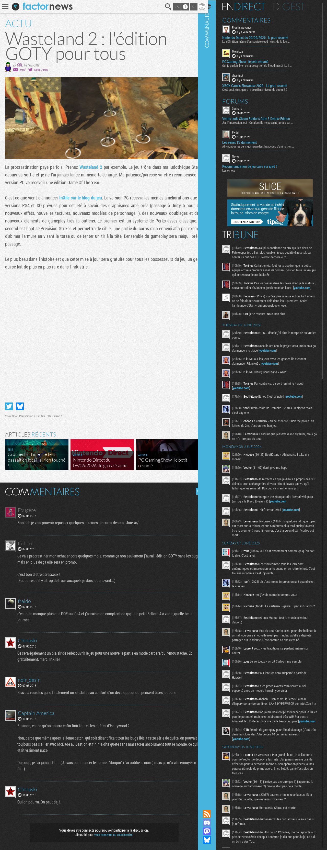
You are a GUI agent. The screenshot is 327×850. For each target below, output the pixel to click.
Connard (243, 108)
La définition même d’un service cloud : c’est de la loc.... (262, 41)
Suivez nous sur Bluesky (213, 840)
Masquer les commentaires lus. (195, 489)
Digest (295, 6)
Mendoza (243, 51)
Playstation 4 (27, 414)
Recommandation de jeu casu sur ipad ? (256, 166)
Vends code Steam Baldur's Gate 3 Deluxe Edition (262, 118)
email (22, 70)
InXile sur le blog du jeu (81, 198)
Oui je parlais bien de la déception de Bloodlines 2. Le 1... (263, 65)
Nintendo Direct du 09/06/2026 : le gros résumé (261, 37)
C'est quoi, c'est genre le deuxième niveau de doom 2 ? (261, 89)
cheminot (244, 75)
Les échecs (235, 170)
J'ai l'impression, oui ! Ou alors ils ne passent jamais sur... (264, 122)
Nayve (242, 156)
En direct (250, 6)
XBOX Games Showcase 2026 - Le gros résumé (261, 85)
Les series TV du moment (246, 142)
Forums (241, 101)
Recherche (164, 6)
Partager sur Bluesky (20, 404)
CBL (20, 65)
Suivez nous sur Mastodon (213, 831)
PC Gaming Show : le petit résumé (252, 61)
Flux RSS (213, 814)
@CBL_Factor (41, 70)
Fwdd (241, 132)
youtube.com (247, 292)
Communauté (213, 400)
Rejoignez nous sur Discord (213, 822)
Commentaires (253, 20)
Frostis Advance (248, 27)
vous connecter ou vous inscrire (111, 833)
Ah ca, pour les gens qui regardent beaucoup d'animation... (264, 146)
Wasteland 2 (89, 167)
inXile (41, 414)
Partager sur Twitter (9, 404)
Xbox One (11, 414)
